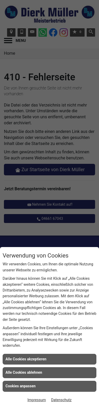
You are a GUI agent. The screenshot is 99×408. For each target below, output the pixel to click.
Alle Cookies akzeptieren (26, 359)
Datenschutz (61, 400)
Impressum (37, 400)
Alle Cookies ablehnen (24, 372)
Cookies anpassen (21, 386)
